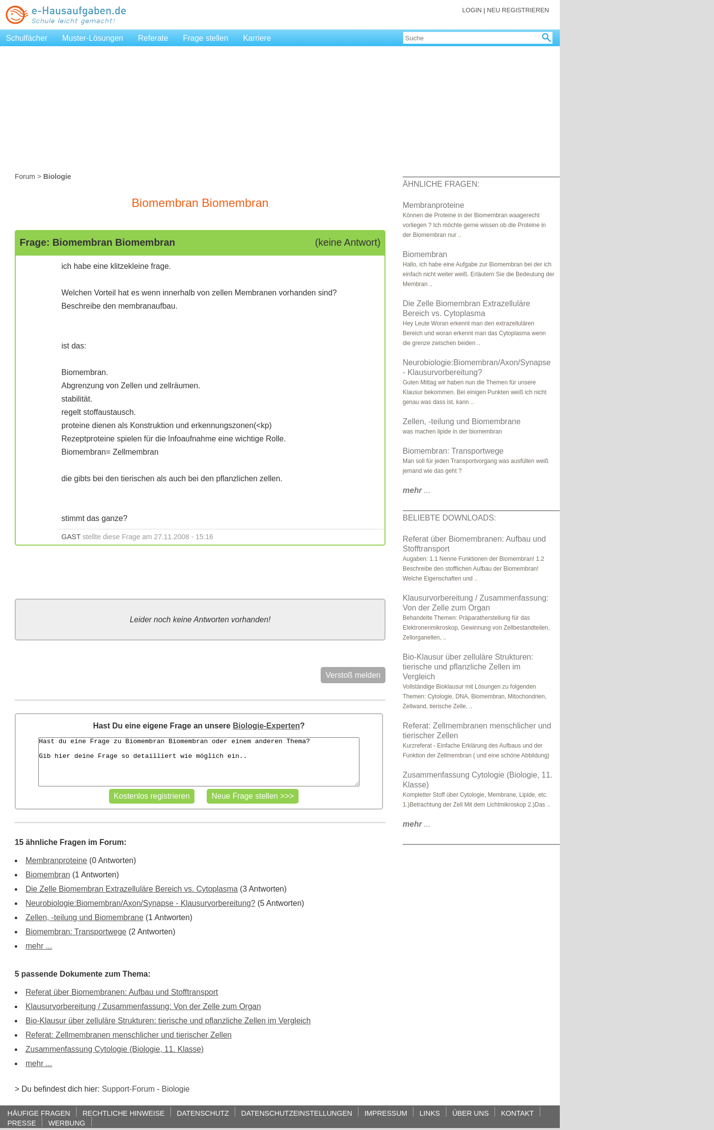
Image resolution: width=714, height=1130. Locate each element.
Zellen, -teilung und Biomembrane (84, 917)
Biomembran (48, 874)
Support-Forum (128, 1089)
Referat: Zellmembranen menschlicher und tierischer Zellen (129, 1035)
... (417, 490)
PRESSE (21, 1123)
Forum (25, 176)
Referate (153, 38)
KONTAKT (517, 1113)
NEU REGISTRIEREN (518, 10)
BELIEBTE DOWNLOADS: (449, 518)
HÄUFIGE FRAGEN (38, 1113)
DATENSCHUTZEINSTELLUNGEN (296, 1113)
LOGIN (472, 10)
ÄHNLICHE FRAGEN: (441, 184)
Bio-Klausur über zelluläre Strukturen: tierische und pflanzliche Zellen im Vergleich (168, 1020)
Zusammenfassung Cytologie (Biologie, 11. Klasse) (115, 1049)
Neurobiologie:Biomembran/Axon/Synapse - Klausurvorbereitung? (140, 903)
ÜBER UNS (470, 1113)
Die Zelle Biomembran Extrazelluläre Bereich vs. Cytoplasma (132, 889)
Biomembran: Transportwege (76, 931)
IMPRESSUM (385, 1113)
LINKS (429, 1113)
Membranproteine (56, 860)
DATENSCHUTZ (203, 1113)
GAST (71, 537)
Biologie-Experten (266, 726)
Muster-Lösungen (93, 38)
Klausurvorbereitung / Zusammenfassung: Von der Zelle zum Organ (143, 1006)
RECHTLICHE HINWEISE (123, 1113)
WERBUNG (66, 1123)
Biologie (176, 1089)
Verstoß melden (353, 675)
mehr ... (39, 946)
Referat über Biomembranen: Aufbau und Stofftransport (122, 992)
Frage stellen (205, 38)
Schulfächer (27, 38)
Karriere (257, 38)
